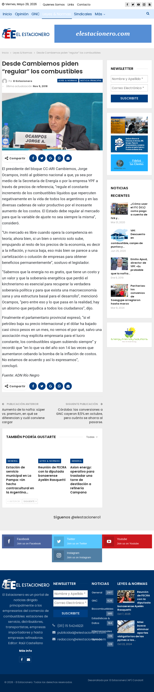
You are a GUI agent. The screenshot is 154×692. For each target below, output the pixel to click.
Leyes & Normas (57, 14)
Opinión (21, 14)
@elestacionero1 (86, 517)
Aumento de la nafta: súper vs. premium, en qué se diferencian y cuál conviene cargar (23, 416)
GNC (35, 14)
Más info (25, 651)
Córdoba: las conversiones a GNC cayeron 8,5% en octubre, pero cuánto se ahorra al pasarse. (79, 416)
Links (71, 5)
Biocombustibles (102, 609)
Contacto (84, 5)
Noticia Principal (91, 80)
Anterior (14, 501)
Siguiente (29, 501)
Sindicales (83, 14)
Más (98, 14)
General (13, 460)
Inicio (7, 14)
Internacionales (102, 631)
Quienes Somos (54, 5)
